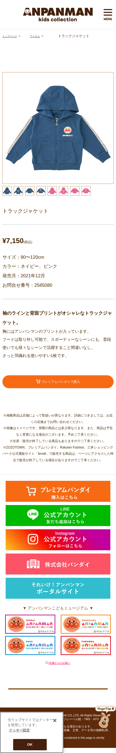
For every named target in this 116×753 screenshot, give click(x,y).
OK (30, 745)
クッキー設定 (58, 692)
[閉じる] (55, 720)
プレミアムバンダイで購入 (58, 383)
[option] (58, 128)
